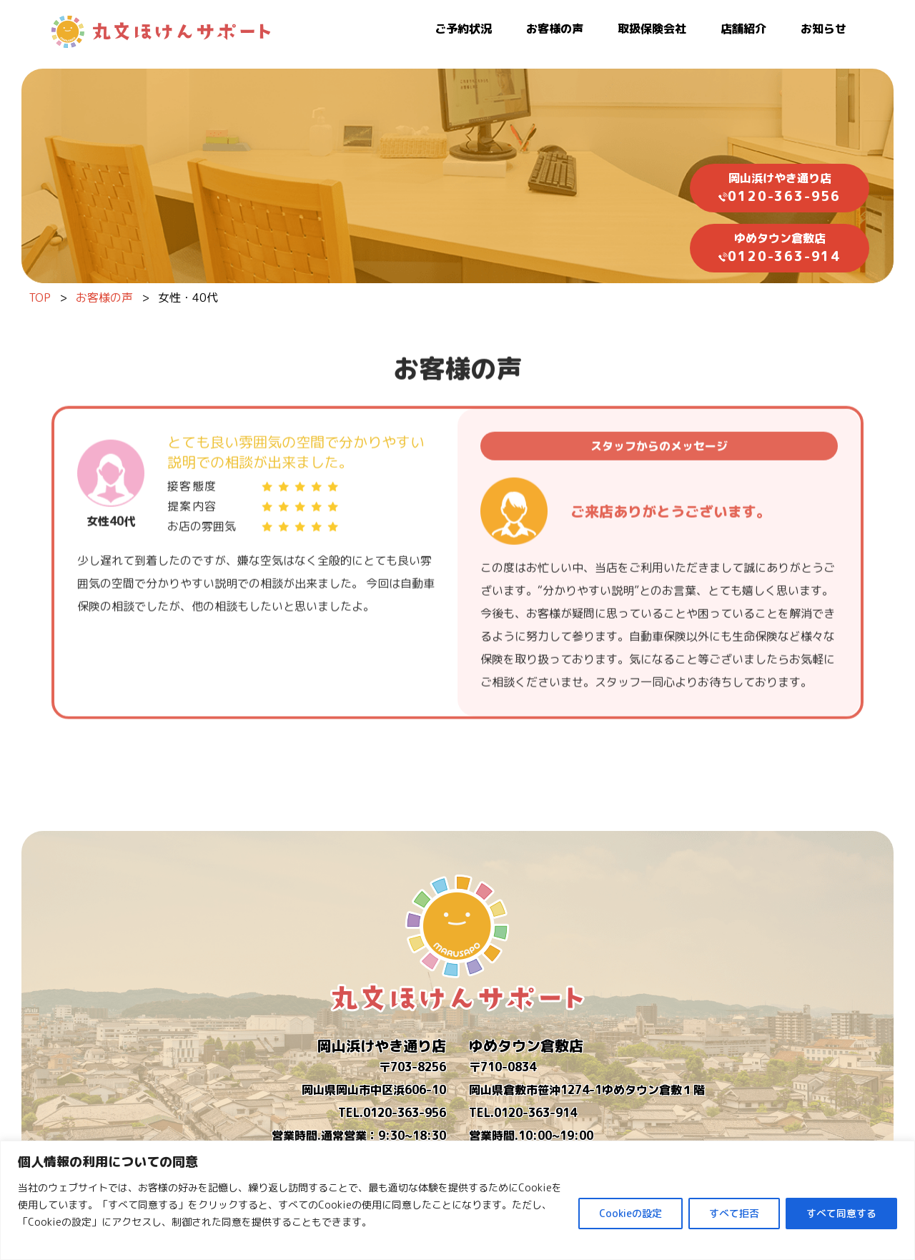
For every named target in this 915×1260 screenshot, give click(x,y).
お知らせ (823, 28)
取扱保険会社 (652, 28)
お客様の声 (554, 28)
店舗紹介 (743, 28)
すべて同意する (841, 1213)
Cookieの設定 (630, 1213)
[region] (457, 1200)
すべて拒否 (734, 1213)
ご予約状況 (463, 28)
